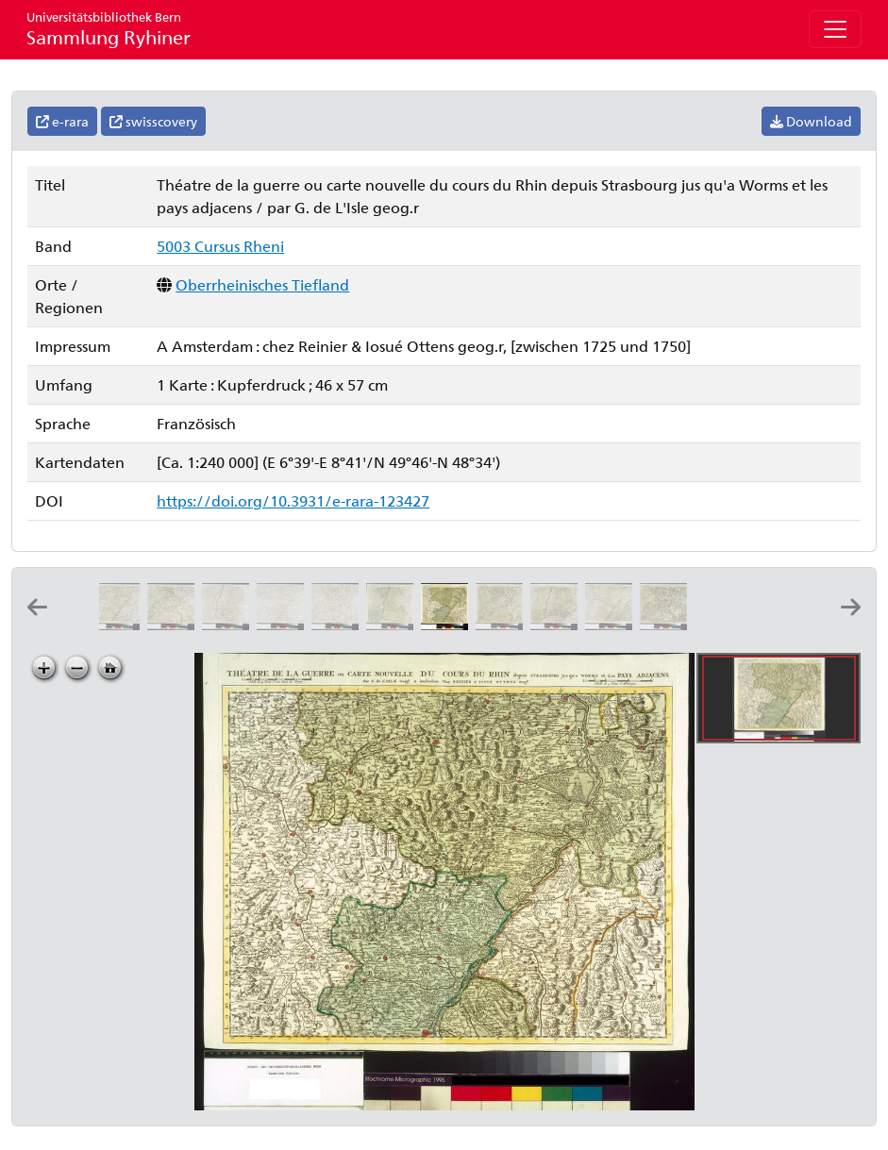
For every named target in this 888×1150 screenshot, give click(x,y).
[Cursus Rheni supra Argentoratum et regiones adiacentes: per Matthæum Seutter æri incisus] (722, 624)
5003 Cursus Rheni (220, 246)
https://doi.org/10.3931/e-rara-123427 (293, 500)
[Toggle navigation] (835, 29)
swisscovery (153, 121)
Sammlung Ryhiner (108, 28)
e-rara (62, 121)
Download (811, 121)
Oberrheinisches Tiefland (262, 284)
